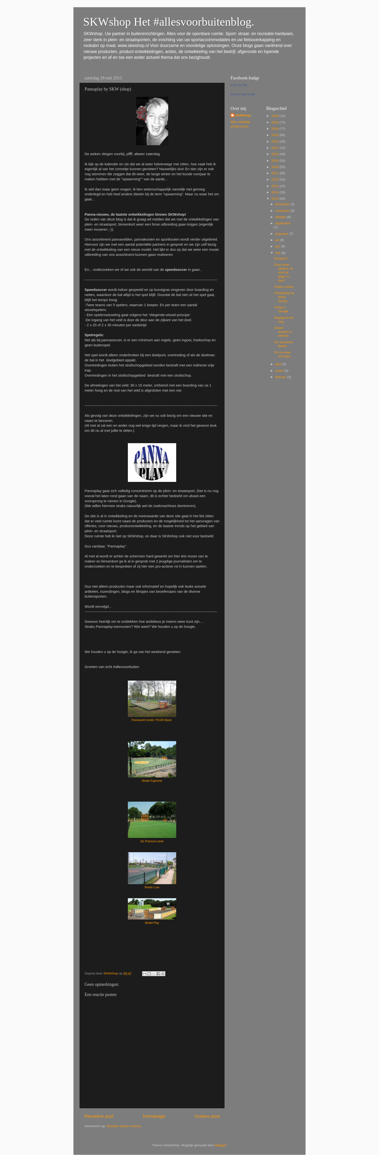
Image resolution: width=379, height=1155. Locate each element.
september (283, 223)
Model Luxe (152, 887)
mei (278, 253)
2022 (275, 141)
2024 (275, 128)
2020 (275, 154)
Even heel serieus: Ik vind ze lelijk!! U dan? (283, 272)
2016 (275, 179)
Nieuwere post (99, 1116)
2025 (275, 122)
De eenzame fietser (283, 344)
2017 (275, 173)
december (283, 204)
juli (277, 240)
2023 (275, 135)
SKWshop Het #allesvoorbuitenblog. (168, 21)
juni (278, 246)
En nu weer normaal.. (283, 354)
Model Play (152, 923)
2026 (275, 116)
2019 (275, 160)
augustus (282, 234)
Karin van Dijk (239, 85)
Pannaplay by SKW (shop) (284, 297)
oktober (281, 217)
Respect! (280, 258)
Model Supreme (152, 781)
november (283, 211)
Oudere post (207, 1116)
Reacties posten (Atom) (124, 1126)
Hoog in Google (281, 309)
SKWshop (243, 115)
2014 (275, 192)
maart (279, 370)
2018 (275, 167)
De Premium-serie (152, 841)
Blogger (220, 1145)
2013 (275, 198)
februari (281, 377)
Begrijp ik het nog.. (283, 319)
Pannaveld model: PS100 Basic (152, 720)
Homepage (154, 1116)
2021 (275, 148)
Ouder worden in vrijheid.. (283, 331)
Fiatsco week (283, 287)
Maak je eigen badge (243, 94)
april (278, 364)
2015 (275, 186)
